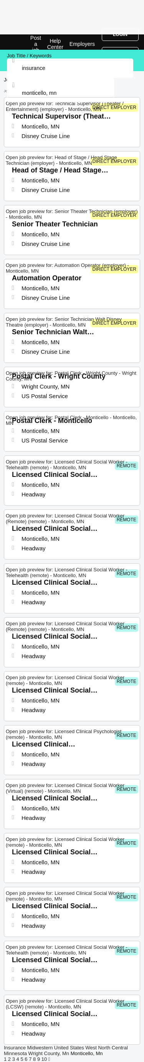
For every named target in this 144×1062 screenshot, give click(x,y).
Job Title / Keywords (29, 56)
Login (120, 34)
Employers (82, 44)
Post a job (35, 44)
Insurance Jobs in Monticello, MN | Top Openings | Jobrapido (25, 42)
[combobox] (60, 92)
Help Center (55, 44)
